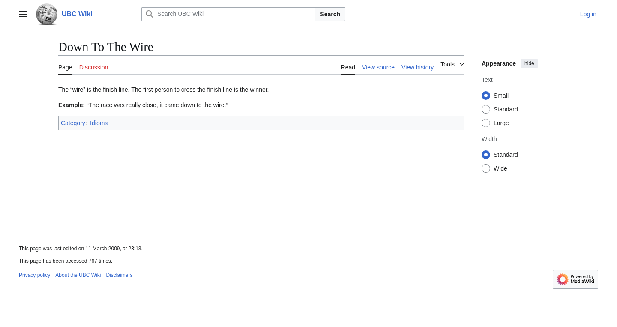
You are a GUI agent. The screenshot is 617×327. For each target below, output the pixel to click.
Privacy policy (34, 275)
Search (330, 14)
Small (501, 95)
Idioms (99, 123)
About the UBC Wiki (78, 275)
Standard (506, 109)
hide (529, 63)
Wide (500, 168)
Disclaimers (119, 275)
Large (501, 123)
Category (73, 123)
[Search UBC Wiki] (228, 14)
